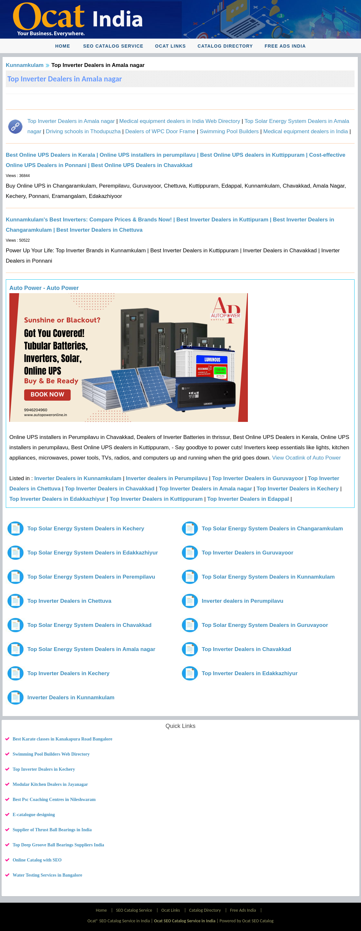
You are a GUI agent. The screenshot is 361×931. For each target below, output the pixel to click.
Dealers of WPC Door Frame (160, 131)
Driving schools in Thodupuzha (83, 131)
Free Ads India (285, 46)
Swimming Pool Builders (229, 131)
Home (62, 46)
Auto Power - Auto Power (44, 288)
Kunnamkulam (25, 65)
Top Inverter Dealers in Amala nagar (71, 121)
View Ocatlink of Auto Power (306, 458)
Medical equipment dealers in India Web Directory (179, 121)
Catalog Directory (225, 46)
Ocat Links (170, 46)
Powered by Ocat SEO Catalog (247, 921)
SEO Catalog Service (113, 46)
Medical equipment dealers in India (305, 131)
